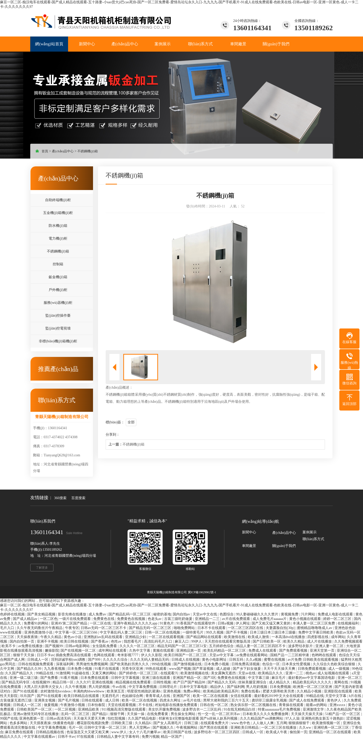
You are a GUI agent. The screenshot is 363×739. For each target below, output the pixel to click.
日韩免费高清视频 (246, 664)
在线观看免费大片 (215, 723)
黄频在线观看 (164, 650)
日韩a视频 (226, 623)
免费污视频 (150, 736)
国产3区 (209, 678)
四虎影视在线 (318, 637)
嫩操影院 (52, 650)
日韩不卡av (66, 736)
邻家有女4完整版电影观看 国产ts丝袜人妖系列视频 (198, 718)
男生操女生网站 (183, 714)
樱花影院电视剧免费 (93, 723)
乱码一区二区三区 (75, 714)
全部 (131, 422)
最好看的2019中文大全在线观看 (279, 696)
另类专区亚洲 (133, 669)
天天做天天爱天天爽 (89, 718)
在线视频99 (41, 682)
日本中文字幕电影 (194, 687)
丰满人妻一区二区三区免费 (314, 623)
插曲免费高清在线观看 (74, 655)
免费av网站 (192, 691)
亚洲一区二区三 (350, 678)
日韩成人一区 (38, 659)
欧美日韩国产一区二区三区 (186, 655)
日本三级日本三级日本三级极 (273, 632)
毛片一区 (76, 727)
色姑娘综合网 (133, 696)
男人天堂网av (140, 727)
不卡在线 (146, 705)
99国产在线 (9, 718)
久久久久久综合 (116, 659)
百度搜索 (78, 498)
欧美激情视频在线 (195, 673)
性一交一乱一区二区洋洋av (219, 714)
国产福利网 (236, 687)
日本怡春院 (96, 705)
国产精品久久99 (29, 669)
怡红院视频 (117, 718)
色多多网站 (19, 723)
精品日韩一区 (63, 682)
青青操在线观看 (292, 705)
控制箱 (58, 264)
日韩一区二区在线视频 (163, 632)
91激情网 (63, 673)
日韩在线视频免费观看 (36, 664)
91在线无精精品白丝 (240, 709)
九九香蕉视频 (55, 669)
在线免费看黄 (158, 714)
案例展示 (309, 532)
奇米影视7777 (128, 655)
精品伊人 (217, 687)
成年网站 (338, 637)
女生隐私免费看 (105, 646)
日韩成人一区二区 (27, 705)
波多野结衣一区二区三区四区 (217, 732)
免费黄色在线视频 (131, 619)
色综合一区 (271, 664)
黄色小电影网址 (215, 659)
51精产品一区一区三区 (343, 714)
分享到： (113, 434)
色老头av (155, 619)
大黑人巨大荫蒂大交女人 (44, 687)
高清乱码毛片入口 (158, 641)
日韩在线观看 (92, 700)
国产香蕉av (100, 641)
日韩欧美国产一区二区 (35, 709)
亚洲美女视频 (45, 700)
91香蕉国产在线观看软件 (196, 623)
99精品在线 (45, 673)
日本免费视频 (281, 687)
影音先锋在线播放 (72, 614)
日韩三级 (191, 723)
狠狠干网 (117, 714)
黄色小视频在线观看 (305, 619)
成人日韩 (112, 700)
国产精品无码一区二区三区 (150, 628)
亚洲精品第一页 (189, 650)
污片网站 (308, 614)
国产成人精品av (25, 619)
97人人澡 (292, 718)
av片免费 (294, 659)
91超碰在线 (81, 673)
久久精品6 (143, 723)
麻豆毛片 (279, 678)
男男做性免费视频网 (92, 664)
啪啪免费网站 (185, 628)
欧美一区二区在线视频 (140, 700)
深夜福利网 (65, 664)
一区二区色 (48, 619)
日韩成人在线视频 (186, 659)
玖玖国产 (27, 696)
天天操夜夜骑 (28, 637)
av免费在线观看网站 (252, 655)
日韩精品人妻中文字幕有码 (118, 736)
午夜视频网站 (187, 727)
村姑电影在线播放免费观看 (176, 705)
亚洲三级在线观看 (156, 678)
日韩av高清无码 (59, 718)
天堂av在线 (247, 673)
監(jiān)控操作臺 (58, 315)
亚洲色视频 (172, 691)
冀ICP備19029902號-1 (202, 592)
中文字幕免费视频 (143, 687)
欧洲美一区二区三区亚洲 (313, 687)
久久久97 (83, 682)
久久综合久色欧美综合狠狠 (334, 664)
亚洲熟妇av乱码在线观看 (103, 637)
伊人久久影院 (152, 655)
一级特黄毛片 (193, 632)
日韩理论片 (168, 687)
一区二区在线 (101, 623)
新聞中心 (249, 532)
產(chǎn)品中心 (63, 151)
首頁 (45, 151)
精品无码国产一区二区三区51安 (182, 646)
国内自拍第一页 (22, 641)
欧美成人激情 (259, 637)
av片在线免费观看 (236, 619)
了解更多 (42, 567)
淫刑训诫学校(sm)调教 (68, 659)
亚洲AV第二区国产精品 (69, 623)
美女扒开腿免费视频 (164, 709)
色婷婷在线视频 (13, 614)
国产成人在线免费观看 (307, 700)
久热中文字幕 (140, 650)
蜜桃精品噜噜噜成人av (315, 628)
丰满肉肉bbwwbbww (89, 691)
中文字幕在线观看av (40, 736)
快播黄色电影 (64, 723)
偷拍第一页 (298, 732)
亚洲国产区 (182, 696)
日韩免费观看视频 (312, 669)
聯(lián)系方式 (313, 539)
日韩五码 (236, 659)
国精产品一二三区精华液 (290, 655)
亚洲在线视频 (103, 682)
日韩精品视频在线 (50, 732)
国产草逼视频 (203, 669)
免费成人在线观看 (263, 650)
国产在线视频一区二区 (78, 650)
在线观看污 (169, 673)
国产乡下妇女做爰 (247, 669)
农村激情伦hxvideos (56, 691)
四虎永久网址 (171, 700)
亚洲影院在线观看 (338, 691)
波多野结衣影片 (301, 646)
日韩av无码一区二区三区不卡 (104, 628)
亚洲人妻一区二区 (330, 646)
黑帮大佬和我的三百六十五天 (226, 700)
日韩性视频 (162, 682)
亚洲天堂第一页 (323, 650)
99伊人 (197, 641)
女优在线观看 (241, 696)
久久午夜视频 (76, 687)
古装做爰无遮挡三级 (16, 700)
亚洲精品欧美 (89, 709)
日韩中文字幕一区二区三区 (106, 727)
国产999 (94, 659)
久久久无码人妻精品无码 (150, 659)
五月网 (281, 723)
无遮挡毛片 (111, 696)
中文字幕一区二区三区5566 (76, 632)
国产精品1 (100, 714)
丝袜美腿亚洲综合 (252, 682)
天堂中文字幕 (336, 696)
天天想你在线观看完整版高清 (227, 641)
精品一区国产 (172, 736)
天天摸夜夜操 (41, 723)
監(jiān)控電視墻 (58, 328)
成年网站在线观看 (113, 650)
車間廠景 (249, 546)
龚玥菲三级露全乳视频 (270, 700)
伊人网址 (243, 623)
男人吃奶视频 (99, 687)
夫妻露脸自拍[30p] (280, 628)
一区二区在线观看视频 (166, 637)
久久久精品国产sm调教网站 (262, 718)
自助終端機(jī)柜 (58, 200)
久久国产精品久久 (19, 673)
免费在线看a (251, 691)
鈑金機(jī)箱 (58, 277)
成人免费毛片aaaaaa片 (270, 619)
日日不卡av (45, 655)
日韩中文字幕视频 (125, 678)
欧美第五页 (116, 691)
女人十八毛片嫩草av (145, 732)
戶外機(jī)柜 (58, 290)
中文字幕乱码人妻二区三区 (121, 632)
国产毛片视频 (69, 700)
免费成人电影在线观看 (336, 614)
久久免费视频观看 (348, 641)
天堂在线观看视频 (122, 705)
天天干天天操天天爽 (279, 669)
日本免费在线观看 (95, 678)
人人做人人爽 (264, 723)
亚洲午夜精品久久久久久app (135, 623)
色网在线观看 (105, 655)
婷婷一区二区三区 (337, 619)
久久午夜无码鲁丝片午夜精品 (40, 628)
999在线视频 (162, 664)
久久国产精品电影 (142, 718)
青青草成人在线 (158, 696)
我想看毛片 (133, 641)
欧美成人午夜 (277, 732)
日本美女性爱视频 (296, 664)
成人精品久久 (280, 682)
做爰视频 (51, 705)
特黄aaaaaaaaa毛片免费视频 (279, 709)
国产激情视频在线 (188, 664)
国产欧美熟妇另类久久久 (130, 664)
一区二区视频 (65, 709)
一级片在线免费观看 (75, 619)
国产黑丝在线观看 (214, 727)
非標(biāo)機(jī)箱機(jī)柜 (58, 341)
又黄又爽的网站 (104, 673)
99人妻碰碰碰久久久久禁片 (257, 614)
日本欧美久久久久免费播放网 (266, 714)
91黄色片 (167, 623)
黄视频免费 (290, 614)
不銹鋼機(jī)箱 (87, 151)
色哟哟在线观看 (324, 655)
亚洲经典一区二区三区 (332, 727)
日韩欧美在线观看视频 (321, 659)
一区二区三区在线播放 (279, 727)
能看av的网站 (317, 705)
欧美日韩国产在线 (178, 732)
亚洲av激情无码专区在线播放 (36, 714)
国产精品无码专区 (16, 682)
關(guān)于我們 (284, 546)
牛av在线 (119, 687)
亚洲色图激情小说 (38, 632)
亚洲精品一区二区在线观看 (330, 732)
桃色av (311, 673)
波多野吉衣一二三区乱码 (202, 709)
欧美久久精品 (294, 641)
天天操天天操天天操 (307, 714)
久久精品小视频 (309, 691)
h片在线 (355, 696)
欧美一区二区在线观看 (211, 696)
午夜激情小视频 (73, 705)
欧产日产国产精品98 (189, 682)
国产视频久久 (164, 727)
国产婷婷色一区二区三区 (139, 673)
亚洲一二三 (294, 673)
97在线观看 (86, 736)
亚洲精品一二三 (208, 619)
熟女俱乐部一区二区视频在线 (253, 705)
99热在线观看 (156, 669)
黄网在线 (341, 682)
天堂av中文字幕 (222, 655)
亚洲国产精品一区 (187, 678)
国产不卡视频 (237, 632)
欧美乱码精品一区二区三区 (225, 650)
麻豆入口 (182, 641)
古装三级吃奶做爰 (178, 619)
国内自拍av (182, 614)
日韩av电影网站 (78, 646)
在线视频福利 (349, 623)
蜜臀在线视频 (275, 659)
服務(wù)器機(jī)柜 (58, 303)
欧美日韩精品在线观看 (82, 696)
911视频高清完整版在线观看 (124, 709)
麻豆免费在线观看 (19, 732)
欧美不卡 (9, 646)
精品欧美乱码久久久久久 (312, 682)
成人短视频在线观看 (333, 673)
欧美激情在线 (235, 637)
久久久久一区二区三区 (137, 646)
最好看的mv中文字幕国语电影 (312, 678)
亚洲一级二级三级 (24, 678)
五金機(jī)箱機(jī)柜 (58, 213)
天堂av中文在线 (205, 614)
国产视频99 (54, 646)
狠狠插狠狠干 (299, 723)
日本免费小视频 (217, 664)
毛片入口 (7, 628)
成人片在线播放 (320, 641)
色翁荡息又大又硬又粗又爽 (88, 732)
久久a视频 (254, 659)
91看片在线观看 (107, 669)
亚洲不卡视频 (48, 641)
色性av (116, 641)
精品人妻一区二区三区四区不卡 (261, 646)
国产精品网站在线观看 (204, 637)
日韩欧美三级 (122, 723)
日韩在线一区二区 (214, 705)
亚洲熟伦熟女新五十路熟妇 (323, 718)
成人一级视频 (339, 669)
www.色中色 (241, 723)
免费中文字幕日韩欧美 (316, 632)
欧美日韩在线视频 (74, 641)
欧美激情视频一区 (326, 723)
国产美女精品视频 (41, 614)
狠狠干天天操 (24, 655)
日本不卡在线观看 (212, 628)
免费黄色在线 (104, 619)
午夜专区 (72, 628)
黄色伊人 (334, 700)
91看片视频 (69, 678)
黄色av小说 (73, 637)
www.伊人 (119, 732)
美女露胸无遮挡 (224, 673)
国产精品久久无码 (222, 682)
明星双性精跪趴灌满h (144, 691)
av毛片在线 (192, 700)
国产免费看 (49, 678)
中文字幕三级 (259, 678)
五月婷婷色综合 (222, 646)
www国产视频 (180, 669)
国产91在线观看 (26, 691)
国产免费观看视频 (293, 650)
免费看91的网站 (36, 623)
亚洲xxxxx (337, 705)
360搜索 (60, 498)
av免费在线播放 (31, 646)
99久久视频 (215, 632)
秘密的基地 (162, 614)
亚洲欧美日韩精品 (245, 727)
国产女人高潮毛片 (168, 723)
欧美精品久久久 (271, 673)
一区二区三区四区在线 (246, 628)
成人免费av (97, 614)
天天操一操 (136, 714)
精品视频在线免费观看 (133, 682)
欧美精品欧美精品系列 (221, 691)
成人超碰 (223, 669)
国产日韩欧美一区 (267, 641)
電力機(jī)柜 (58, 238)
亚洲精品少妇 (136, 637)
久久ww (305, 727)
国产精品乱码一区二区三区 (130, 614)
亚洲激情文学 (314, 709)
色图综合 (227, 614)
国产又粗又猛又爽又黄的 (271, 623)
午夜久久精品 (51, 637)
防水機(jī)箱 (58, 226)
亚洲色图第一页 (32, 718)
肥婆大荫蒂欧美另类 (279, 691)
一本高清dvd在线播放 (288, 637)
